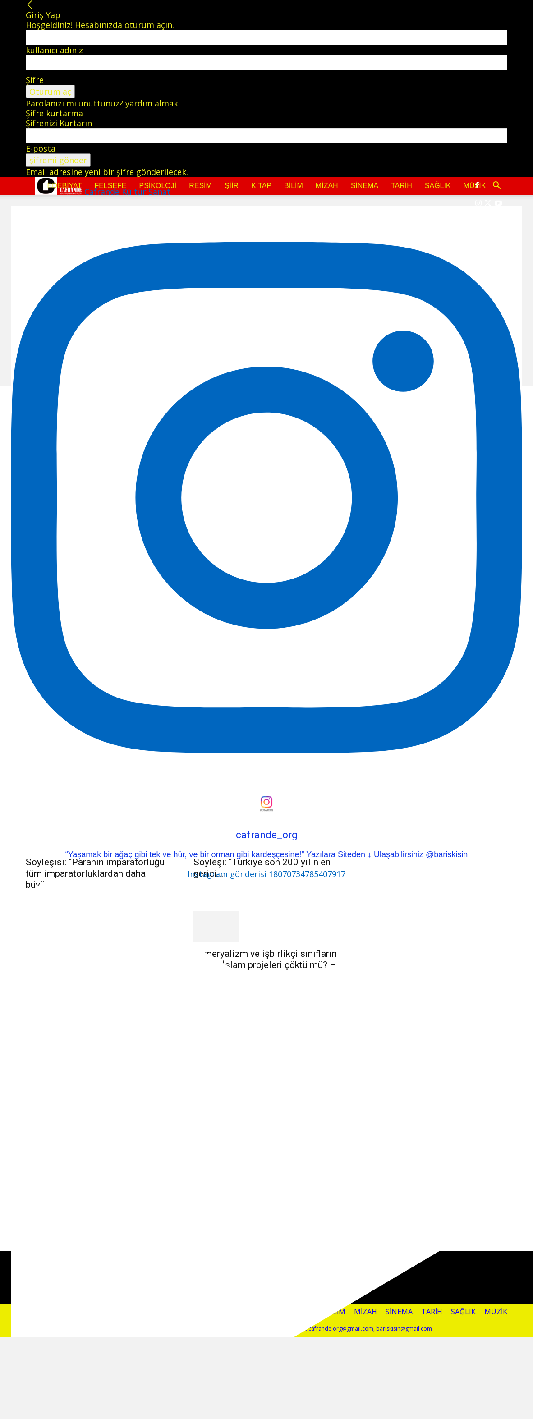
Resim (200, 185)
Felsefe (110, 185)
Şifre (35, 79)
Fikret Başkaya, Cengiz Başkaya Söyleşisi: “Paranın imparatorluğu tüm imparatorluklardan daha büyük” (95, 867)
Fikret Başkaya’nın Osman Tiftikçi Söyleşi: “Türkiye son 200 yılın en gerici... (263, 862)
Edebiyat (64, 185)
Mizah (327, 185)
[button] (496, 185)
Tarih (401, 185)
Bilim (293, 185)
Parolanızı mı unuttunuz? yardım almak (102, 103)
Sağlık (438, 185)
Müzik (475, 185)
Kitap (261, 185)
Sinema (364, 185)
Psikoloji (158, 185)
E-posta (40, 148)
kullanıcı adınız (54, 50)
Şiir (232, 185)
